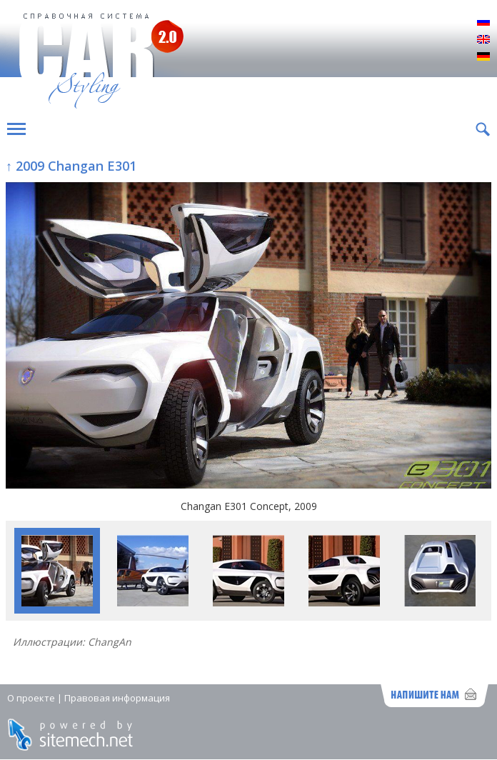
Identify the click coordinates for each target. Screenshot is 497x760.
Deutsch (483, 57)
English (483, 40)
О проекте (31, 697)
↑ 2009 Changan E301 (71, 165)
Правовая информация (117, 697)
